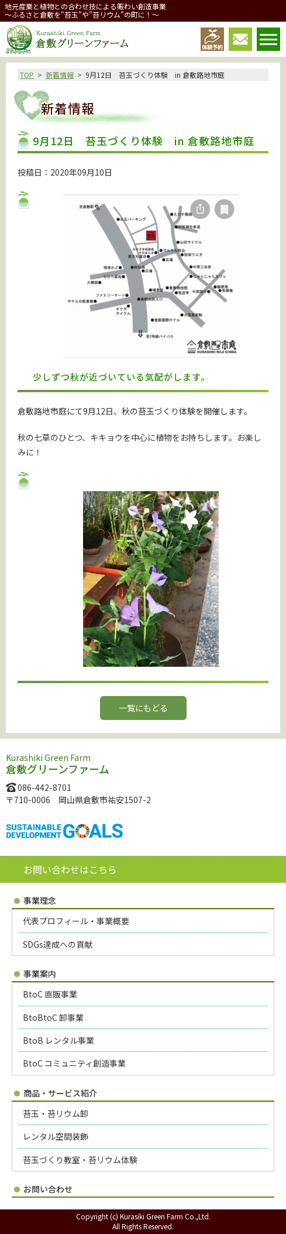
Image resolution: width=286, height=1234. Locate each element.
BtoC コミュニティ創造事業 (74, 1063)
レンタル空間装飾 (55, 1136)
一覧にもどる (143, 708)
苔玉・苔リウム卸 (55, 1113)
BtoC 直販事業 (50, 994)
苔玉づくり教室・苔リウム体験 (80, 1160)
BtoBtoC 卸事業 (53, 1017)
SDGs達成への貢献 (57, 944)
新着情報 (60, 75)
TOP (27, 75)
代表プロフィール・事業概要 (76, 921)
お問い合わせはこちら (70, 869)
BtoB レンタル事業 (58, 1040)
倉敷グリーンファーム (67, 39)
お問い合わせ (48, 1189)
